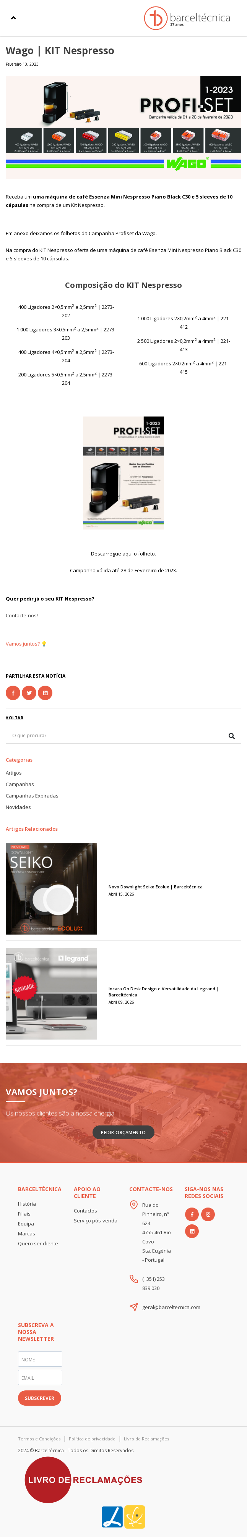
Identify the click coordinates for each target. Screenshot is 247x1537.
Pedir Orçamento (123, 1132)
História (27, 1203)
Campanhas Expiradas (32, 795)
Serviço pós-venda (95, 1220)
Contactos (85, 1210)
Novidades (18, 807)
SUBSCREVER (39, 1398)
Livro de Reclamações (146, 1439)
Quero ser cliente (38, 1243)
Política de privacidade (92, 1439)
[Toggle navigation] (13, 18)
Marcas (26, 1233)
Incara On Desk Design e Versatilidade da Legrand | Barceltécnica (164, 992)
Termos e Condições (39, 1439)
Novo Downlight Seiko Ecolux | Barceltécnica (156, 887)
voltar (14, 717)
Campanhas (20, 784)
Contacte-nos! (22, 615)
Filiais (24, 1213)
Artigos (14, 772)
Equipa (26, 1223)
